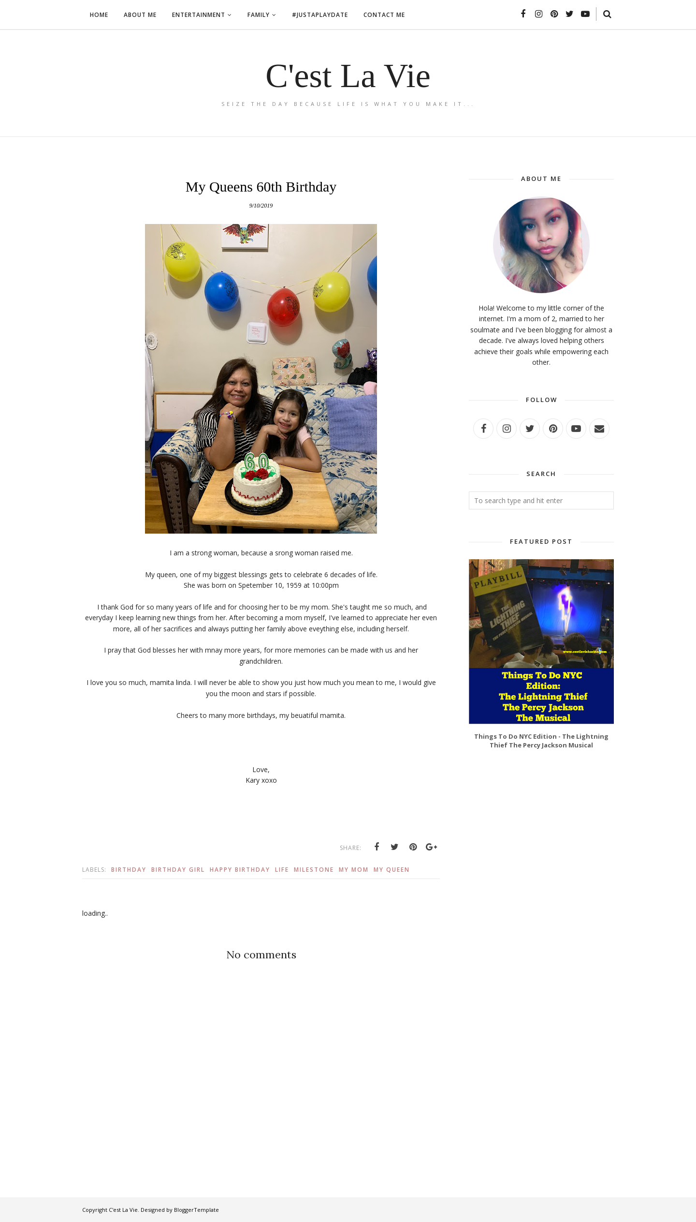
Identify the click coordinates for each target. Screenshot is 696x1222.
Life (282, 869)
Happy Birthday (240, 869)
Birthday (128, 869)
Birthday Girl (178, 869)
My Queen (392, 869)
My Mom (354, 869)
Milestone (314, 869)
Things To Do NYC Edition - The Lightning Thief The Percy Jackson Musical (541, 740)
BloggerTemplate (196, 1209)
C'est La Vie (348, 75)
